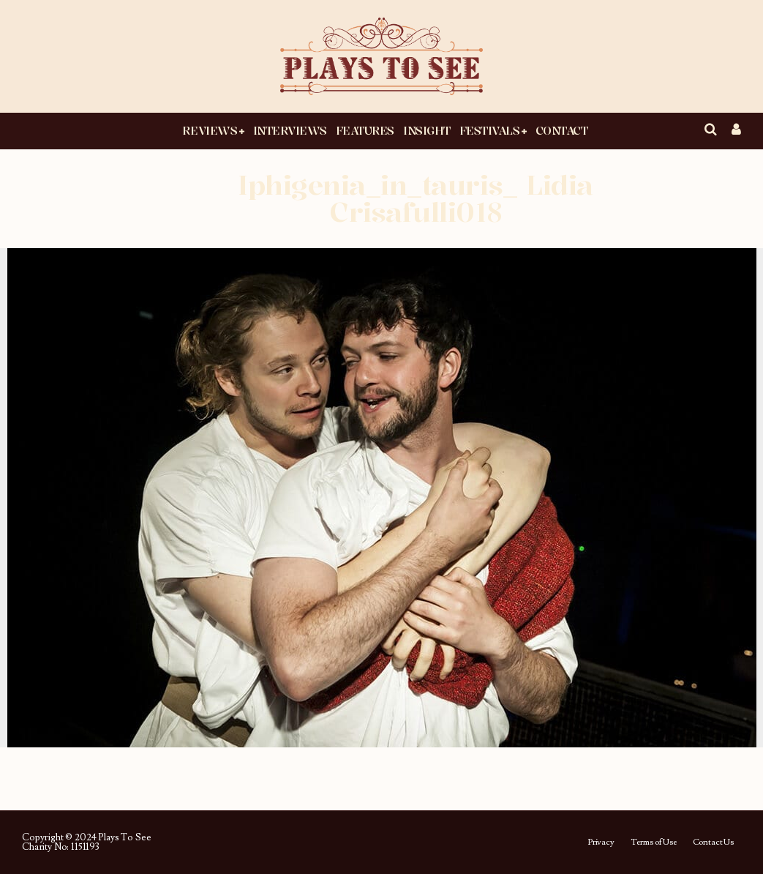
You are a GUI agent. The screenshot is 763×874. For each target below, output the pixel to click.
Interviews (290, 130)
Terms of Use (654, 842)
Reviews (209, 130)
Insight (427, 130)
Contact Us (713, 842)
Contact (561, 130)
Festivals (489, 130)
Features (365, 130)
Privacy (600, 842)
